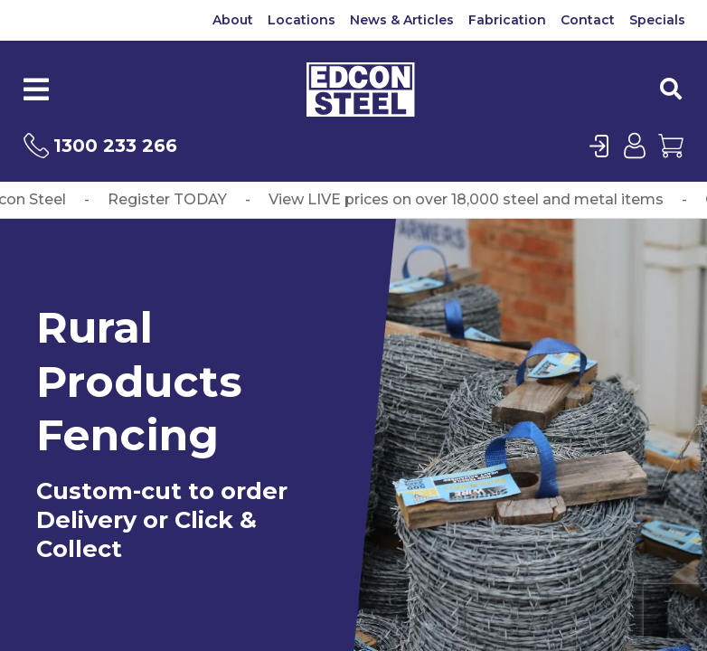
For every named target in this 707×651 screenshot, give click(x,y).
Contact (588, 20)
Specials (657, 20)
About (232, 20)
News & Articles (402, 20)
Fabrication (507, 20)
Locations (301, 20)
